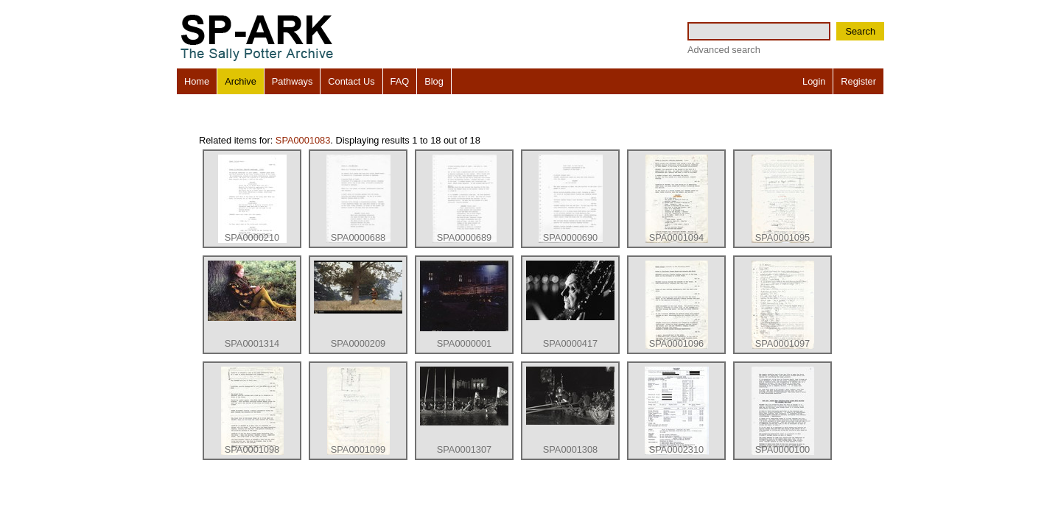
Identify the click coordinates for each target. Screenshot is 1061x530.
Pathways (292, 81)
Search (860, 31)
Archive (240, 81)
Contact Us (351, 81)
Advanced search (723, 49)
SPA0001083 (303, 140)
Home (196, 81)
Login (813, 81)
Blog (434, 81)
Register (858, 81)
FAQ (400, 81)
